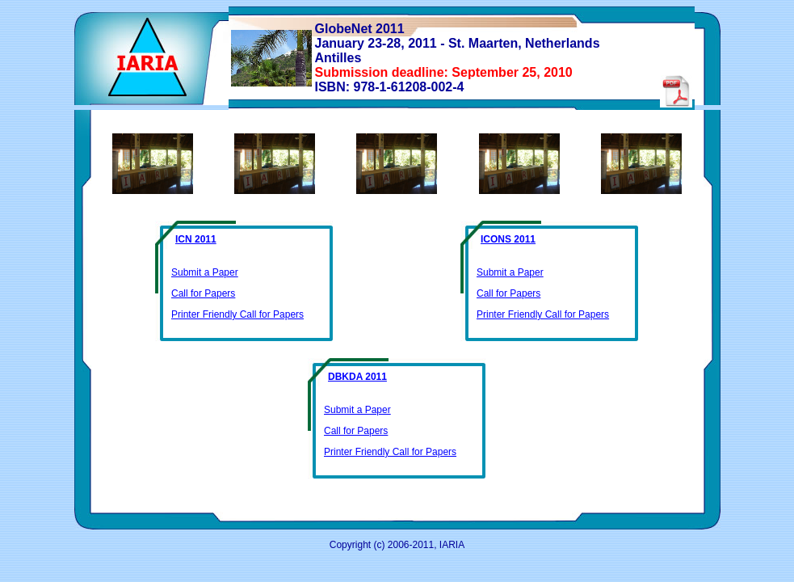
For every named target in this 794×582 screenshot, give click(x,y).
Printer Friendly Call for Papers (237, 314)
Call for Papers (203, 293)
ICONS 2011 (508, 239)
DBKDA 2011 (357, 376)
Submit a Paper (204, 272)
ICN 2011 (195, 239)
